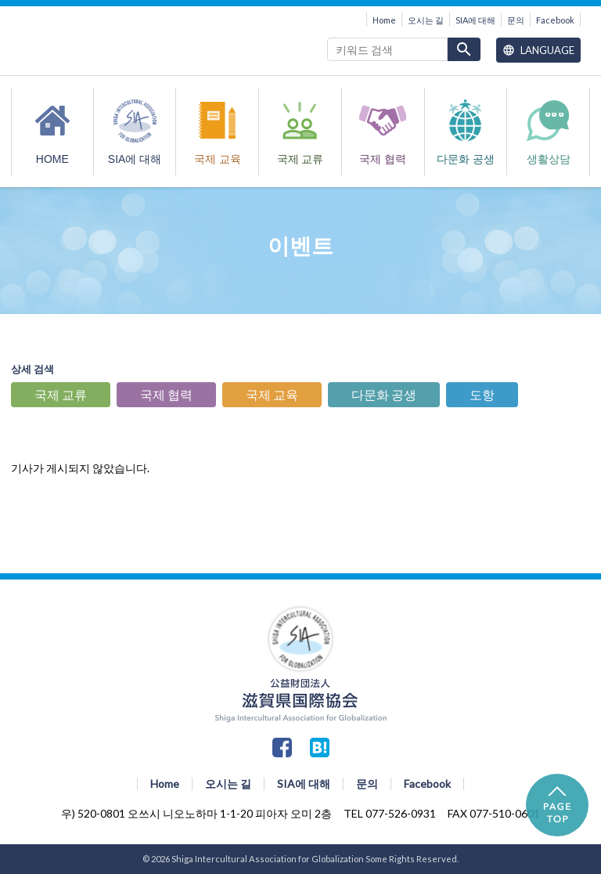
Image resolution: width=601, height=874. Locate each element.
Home (384, 20)
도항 (482, 394)
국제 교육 (217, 159)
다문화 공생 (466, 159)
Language (538, 50)
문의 (515, 20)
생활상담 (548, 159)
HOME (52, 159)
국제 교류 (300, 159)
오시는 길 (426, 20)
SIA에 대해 (475, 20)
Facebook (555, 20)
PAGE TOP (557, 805)
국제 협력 (382, 159)
